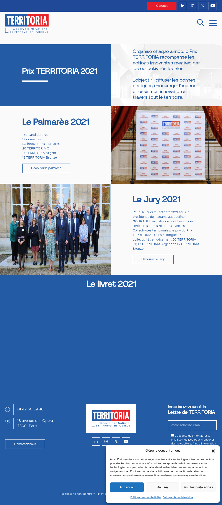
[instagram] (193, 6)
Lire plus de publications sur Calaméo (111, 373)
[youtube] (213, 6)
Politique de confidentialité (146, 497)
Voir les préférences (198, 487)
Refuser (162, 487)
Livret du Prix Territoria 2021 (111, 297)
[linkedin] (183, 6)
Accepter (127, 487)
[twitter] (203, 6)
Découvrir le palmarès (46, 168)
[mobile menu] (213, 23)
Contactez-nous (25, 444)
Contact (162, 5)
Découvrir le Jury (153, 259)
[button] (213, 451)
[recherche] (200, 23)
